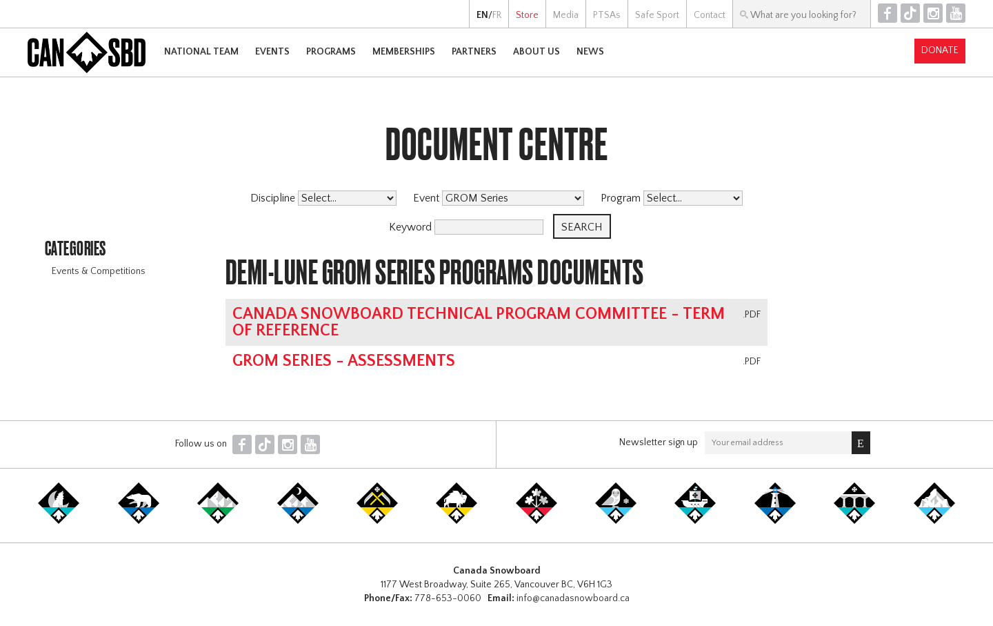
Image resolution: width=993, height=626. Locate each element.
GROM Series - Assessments (343, 361)
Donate (940, 50)
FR (496, 15)
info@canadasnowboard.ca (573, 598)
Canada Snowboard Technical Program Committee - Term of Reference (478, 322)
